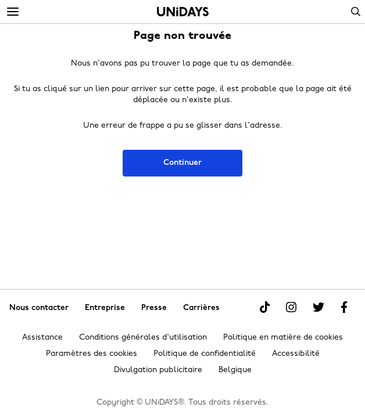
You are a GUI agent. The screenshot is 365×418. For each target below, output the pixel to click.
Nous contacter (39, 308)
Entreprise (105, 308)
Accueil (183, 11)
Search (356, 11)
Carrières (201, 308)
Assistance (42, 337)
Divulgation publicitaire (158, 370)
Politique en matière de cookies (283, 337)
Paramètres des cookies (91, 353)
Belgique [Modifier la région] (235, 370)
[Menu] (13, 12)
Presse (154, 308)
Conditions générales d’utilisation (142, 337)
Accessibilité (296, 353)
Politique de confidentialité (204, 353)
